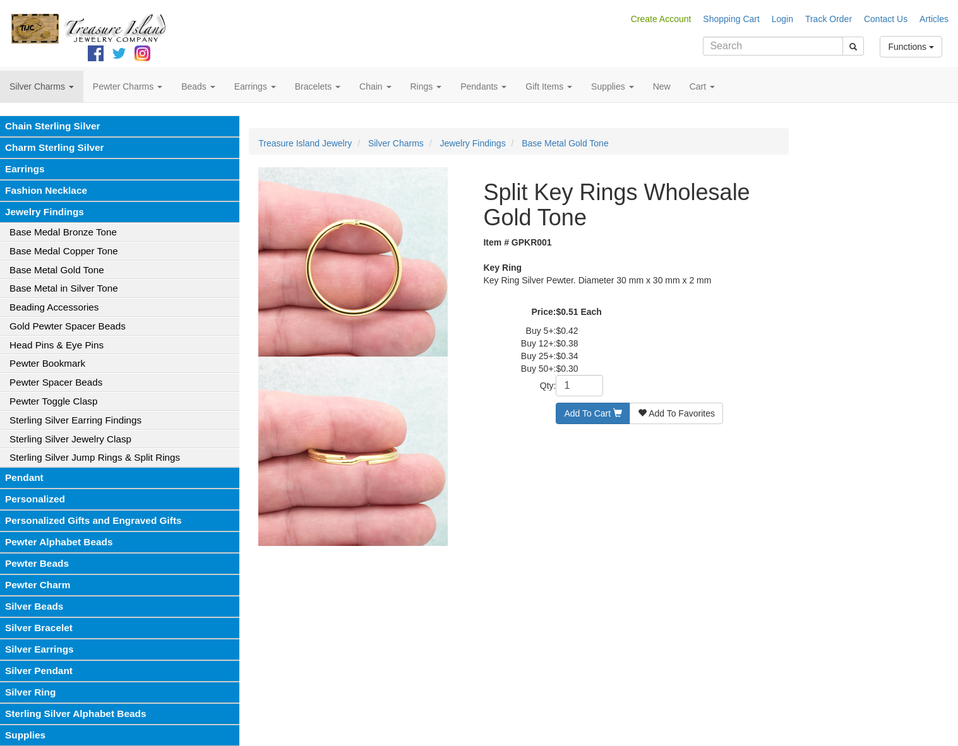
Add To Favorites (676, 413)
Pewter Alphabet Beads (58, 541)
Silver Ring (30, 692)
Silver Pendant (39, 670)
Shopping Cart (731, 19)
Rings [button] (426, 86)
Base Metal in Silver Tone (63, 288)
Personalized (35, 499)
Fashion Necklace (46, 190)
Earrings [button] (255, 86)
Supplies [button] (612, 86)
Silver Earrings (39, 649)
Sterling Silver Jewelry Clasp (70, 439)
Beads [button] (198, 86)
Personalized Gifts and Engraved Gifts (93, 520)
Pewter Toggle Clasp (53, 401)
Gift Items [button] (548, 86)
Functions (911, 47)
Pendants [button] (483, 86)
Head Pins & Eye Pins (56, 345)
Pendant (24, 477)
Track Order (828, 19)
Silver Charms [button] (41, 86)
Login (782, 19)
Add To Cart (593, 413)
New (662, 86)
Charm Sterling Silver (54, 147)
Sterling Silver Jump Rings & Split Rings (94, 457)
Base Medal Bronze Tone (63, 232)
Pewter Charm (38, 584)
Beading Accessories (54, 307)
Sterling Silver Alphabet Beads (76, 713)
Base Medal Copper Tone (63, 251)
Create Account (661, 19)
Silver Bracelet (39, 627)
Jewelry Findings (44, 211)
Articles (934, 19)
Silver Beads (34, 606)
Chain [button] (375, 86)
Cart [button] (702, 86)
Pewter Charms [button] (127, 86)
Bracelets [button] (317, 86)
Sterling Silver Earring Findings (75, 420)
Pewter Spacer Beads (55, 382)
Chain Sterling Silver (52, 126)
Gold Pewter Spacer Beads (67, 326)
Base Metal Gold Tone (56, 269)
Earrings (24, 168)
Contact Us (885, 19)
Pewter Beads (37, 563)
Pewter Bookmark (47, 363)
